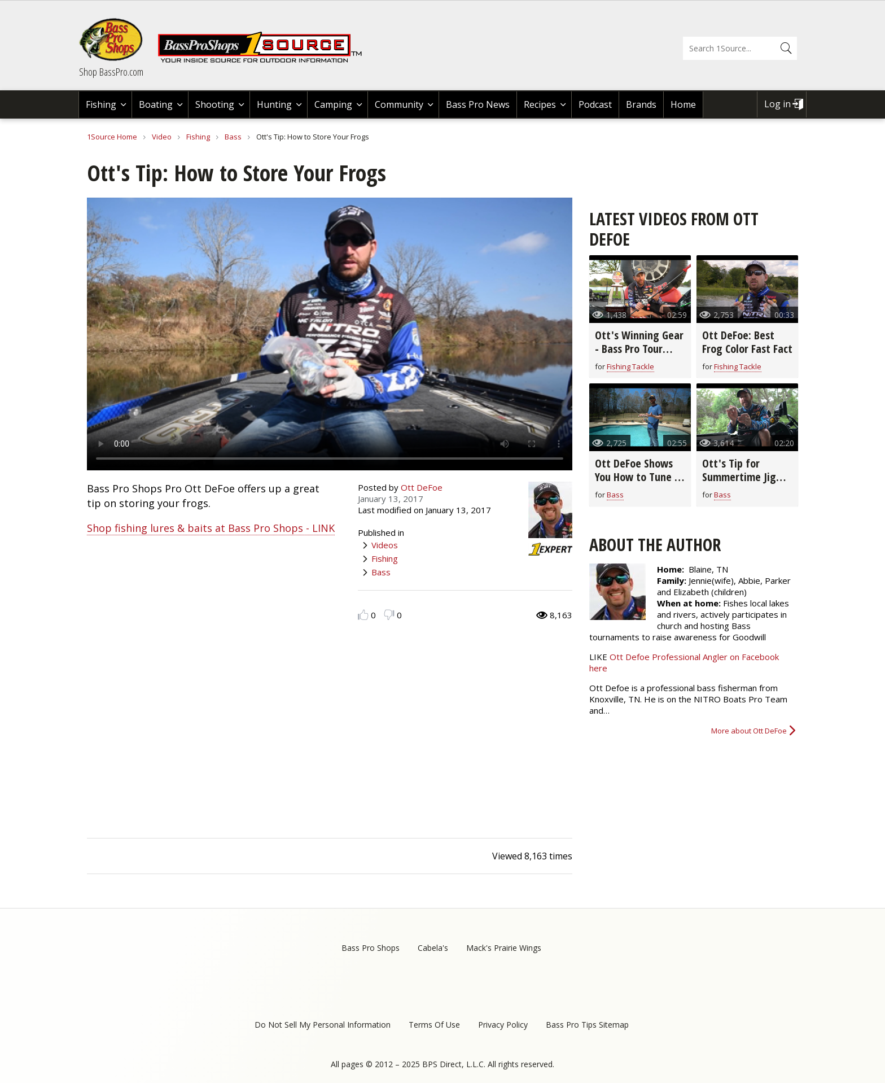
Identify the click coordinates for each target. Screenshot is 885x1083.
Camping (333, 104)
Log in (777, 104)
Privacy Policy (503, 1024)
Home (683, 104)
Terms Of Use (434, 1024)
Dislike (389, 614)
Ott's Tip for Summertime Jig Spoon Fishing (739, 477)
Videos (384, 545)
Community (399, 104)
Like (363, 614)
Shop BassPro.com (111, 71)
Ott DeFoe (421, 487)
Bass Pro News (478, 104)
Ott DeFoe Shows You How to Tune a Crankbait (637, 477)
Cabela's (433, 947)
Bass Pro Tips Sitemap (587, 1024)
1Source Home (112, 137)
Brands (641, 104)
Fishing (101, 104)
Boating (156, 104)
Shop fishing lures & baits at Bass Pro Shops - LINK (211, 528)
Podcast (595, 104)
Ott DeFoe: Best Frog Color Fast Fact (747, 341)
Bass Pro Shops (370, 947)
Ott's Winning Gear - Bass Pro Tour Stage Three (639, 348)
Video (162, 137)
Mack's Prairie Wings (503, 947)
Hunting (274, 104)
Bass (233, 137)
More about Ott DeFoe (749, 731)
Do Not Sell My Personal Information (323, 1024)
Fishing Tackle (630, 366)
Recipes (540, 104)
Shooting (214, 104)
